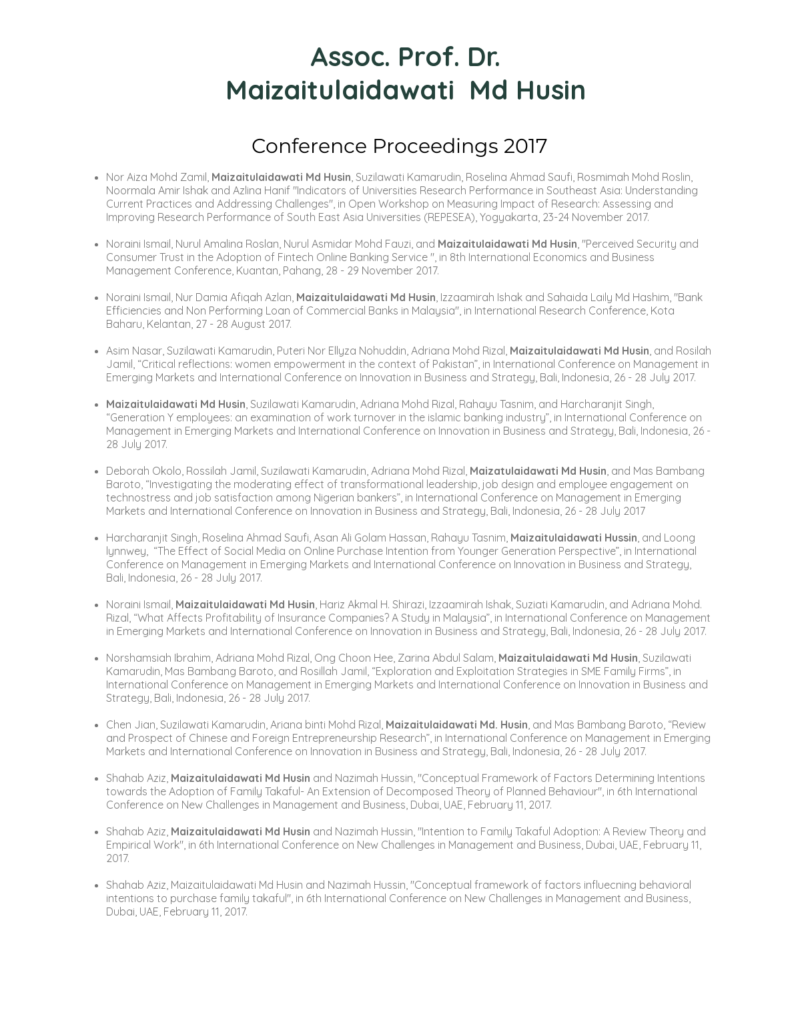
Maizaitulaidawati (344, 89)
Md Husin (527, 89)
